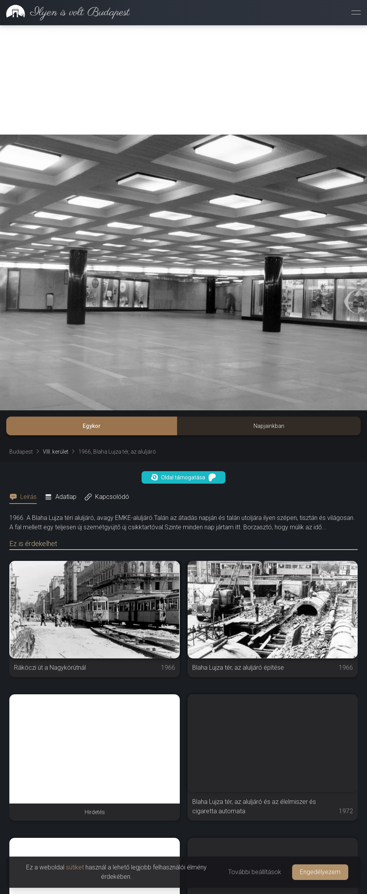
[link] (65, 12)
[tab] (25, 497)
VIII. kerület (55, 452)
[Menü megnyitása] (356, 12)
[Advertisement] (183, 80)
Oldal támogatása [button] (183, 477)
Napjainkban (269, 426)
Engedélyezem (320, 872)
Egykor (92, 426)
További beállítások (254, 872)
